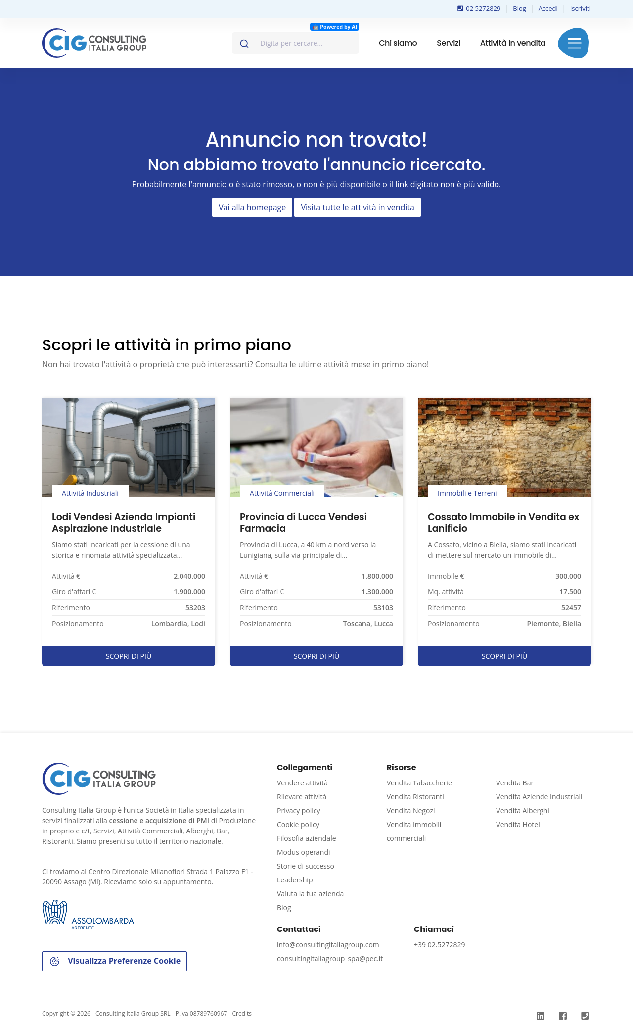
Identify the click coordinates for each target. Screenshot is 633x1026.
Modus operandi (303, 852)
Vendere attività (302, 782)
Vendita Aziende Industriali (539, 796)
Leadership (295, 879)
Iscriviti (580, 8)
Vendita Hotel (518, 824)
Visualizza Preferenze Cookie (114, 961)
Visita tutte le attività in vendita (357, 207)
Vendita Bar (515, 782)
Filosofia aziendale (306, 838)
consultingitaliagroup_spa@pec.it (330, 958)
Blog (519, 8)
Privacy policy (298, 810)
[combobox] (295, 43)
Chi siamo (398, 43)
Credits (242, 1013)
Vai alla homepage (252, 207)
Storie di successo (305, 866)
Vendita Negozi (411, 810)
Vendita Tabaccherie (419, 782)
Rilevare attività (301, 796)
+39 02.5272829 (439, 944)
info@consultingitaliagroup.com (328, 944)
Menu (574, 43)
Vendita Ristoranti (415, 796)
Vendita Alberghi (522, 810)
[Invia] (243, 41)
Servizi (448, 43)
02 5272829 (479, 8)
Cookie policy (298, 824)
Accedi (548, 8)
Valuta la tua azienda (310, 893)
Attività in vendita (512, 43)
